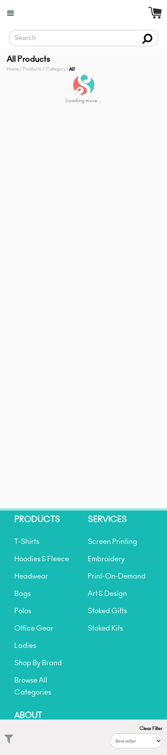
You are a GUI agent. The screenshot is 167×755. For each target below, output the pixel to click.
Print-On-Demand (117, 576)
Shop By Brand (38, 663)
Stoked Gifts (107, 611)
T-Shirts (26, 541)
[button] (8, 13)
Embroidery (106, 559)
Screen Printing (112, 541)
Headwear (31, 576)
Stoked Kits (105, 628)
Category (55, 69)
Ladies (25, 645)
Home (13, 69)
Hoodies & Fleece (41, 559)
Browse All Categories (32, 686)
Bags (22, 593)
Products (32, 69)
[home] (87, 20)
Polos (22, 611)
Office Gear (33, 628)
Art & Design (107, 593)
